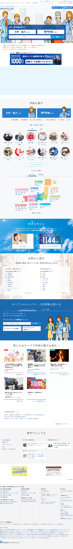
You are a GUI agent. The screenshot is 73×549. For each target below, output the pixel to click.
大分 (16, 208)
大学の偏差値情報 (3, 497)
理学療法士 (10, 286)
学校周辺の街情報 (64, 513)
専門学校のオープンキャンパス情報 (28, 493)
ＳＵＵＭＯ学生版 (41, 524)
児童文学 (54, 502)
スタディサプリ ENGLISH (12, 524)
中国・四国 (5, 503)
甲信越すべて (37, 185)
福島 (57, 191)
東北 (4, 501)
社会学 (47, 502)
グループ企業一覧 (41, 537)
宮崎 (19, 208)
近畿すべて (31, 209)
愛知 (46, 205)
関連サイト (35, 537)
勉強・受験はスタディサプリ (6, 534)
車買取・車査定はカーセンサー (6, 531)
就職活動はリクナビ (42, 529)
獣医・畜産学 (45, 282)
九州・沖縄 (10, 503)
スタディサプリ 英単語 (23, 524)
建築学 (44, 277)
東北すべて (53, 193)
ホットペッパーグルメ (15, 536)
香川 (19, 192)
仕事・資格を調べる (45, 491)
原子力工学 (43, 503)
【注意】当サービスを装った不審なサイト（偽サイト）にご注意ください (20, 47)
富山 (32, 189)
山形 (54, 191)
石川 (34, 189)
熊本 (24, 206)
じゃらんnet (15, 534)
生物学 (44, 286)
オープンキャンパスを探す (11, 328)
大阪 (36, 205)
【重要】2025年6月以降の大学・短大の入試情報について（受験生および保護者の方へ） (24, 45)
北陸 (15, 501)
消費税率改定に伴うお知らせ (66, 518)
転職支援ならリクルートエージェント (18, 529)
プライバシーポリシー (65, 505)
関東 (7, 501)
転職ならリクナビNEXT (5, 529)
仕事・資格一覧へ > (29, 293)
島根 (19, 191)
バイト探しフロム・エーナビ (19, 531)
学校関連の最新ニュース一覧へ (61, 423)
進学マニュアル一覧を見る (8, 449)
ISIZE (47, 537)
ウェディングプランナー (13, 288)
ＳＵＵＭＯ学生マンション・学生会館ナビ (54, 524)
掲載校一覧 (63, 510)
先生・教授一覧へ (64, 374)
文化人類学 (43, 502)
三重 (49, 205)
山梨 (39, 183)
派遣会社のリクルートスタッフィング (61, 529)
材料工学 (51, 503)
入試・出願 (51, 2)
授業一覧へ (19, 401)
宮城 (57, 190)
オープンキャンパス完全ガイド (28, 328)
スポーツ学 (45, 280)
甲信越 (10, 501)
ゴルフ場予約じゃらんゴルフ (6, 537)
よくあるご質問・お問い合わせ (65, 1)
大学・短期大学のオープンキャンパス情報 (8, 493)
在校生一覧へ (19, 374)
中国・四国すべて (19, 194)
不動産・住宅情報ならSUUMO (33, 534)
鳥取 (16, 191)
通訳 (44, 494)
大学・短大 (22, 2)
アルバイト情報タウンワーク (32, 531)
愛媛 (22, 192)
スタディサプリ (3, 524)
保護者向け (70, 2)
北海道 (54, 183)
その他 (68, 119)
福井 (37, 189)
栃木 (53, 198)
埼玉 (59, 198)
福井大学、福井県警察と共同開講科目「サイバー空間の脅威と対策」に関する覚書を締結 (24, 414)
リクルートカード (28, 537)
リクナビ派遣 (50, 529)
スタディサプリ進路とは (45, 1)
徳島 (16, 192)
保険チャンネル (52, 536)
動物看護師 (10, 275)
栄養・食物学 (45, 278)
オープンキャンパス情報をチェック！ (16, 319)
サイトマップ (55, 1)
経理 (41, 494)
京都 (33, 205)
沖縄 (25, 208)
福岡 (16, 206)
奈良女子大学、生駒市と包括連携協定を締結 (15, 416)
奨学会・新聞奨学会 (51, 119)
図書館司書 (10, 273)
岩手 (54, 190)
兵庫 (30, 207)
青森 (51, 190)
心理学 (44, 273)
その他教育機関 (34, 2)
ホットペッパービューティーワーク (40, 536)
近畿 (1, 503)
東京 (53, 199)
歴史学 (44, 290)
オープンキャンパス (43, 2)
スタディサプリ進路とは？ (66, 497)
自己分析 (7, 2)
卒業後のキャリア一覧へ (39, 374)
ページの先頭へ (70, 479)
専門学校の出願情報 (25, 495)
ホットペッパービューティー (27, 536)
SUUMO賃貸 (43, 534)
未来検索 (2, 2)
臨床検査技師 (10, 282)
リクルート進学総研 (33, 524)
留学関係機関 (24, 119)
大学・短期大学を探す (4, 491)
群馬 (56, 198)
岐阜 (41, 205)
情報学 (44, 288)
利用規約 (62, 504)
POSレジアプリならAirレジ (18, 537)
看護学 (44, 275)
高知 (24, 192)
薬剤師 (9, 290)
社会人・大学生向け (63, 2)
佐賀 (19, 206)
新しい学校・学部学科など (36, 119)
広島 (24, 191)
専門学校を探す (24, 491)
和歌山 (36, 207)
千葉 (51, 199)
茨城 (51, 198)
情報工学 (44, 284)
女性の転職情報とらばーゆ (32, 529)
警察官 (9, 278)
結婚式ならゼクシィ (22, 534)
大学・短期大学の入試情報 (5, 495)
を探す (22, 32)
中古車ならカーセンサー (5, 536)
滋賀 (30, 205)
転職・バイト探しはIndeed (40, 532)
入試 (3, 446)
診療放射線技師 (11, 277)
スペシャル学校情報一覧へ (39, 401)
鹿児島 (22, 208)
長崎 (22, 206)
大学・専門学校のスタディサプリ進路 (55, 532)
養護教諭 (9, 280)
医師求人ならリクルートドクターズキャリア (59, 531)
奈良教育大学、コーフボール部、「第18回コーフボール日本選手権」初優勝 (21, 418)
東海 (13, 501)
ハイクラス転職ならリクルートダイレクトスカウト (24, 532)
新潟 (36, 183)
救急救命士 (10, 284)
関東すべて (52, 201)
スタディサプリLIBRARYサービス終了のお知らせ (14, 49)
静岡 (44, 205)
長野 (41, 183)
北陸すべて (33, 191)
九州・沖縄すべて (19, 210)
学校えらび (5, 442)
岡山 (22, 191)
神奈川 (56, 199)
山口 (27, 191)
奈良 (33, 207)
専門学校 (28, 2)
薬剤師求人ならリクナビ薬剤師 (6, 532)
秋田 (51, 191)
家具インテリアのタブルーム (62, 536)
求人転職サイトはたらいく (44, 531)
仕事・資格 (12, 2)
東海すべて (42, 207)
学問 (17, 2)
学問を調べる (43, 498)
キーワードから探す (65, 512)
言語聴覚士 (49, 495)
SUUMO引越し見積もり (64, 534)
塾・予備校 (61, 119)
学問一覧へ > (65, 293)
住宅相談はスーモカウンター (52, 534)
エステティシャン (54, 494)
